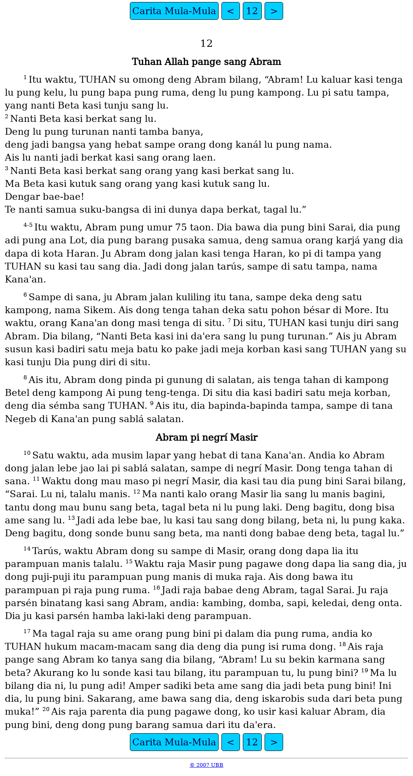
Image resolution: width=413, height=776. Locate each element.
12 (252, 11)
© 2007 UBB (206, 765)
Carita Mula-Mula (174, 11)
